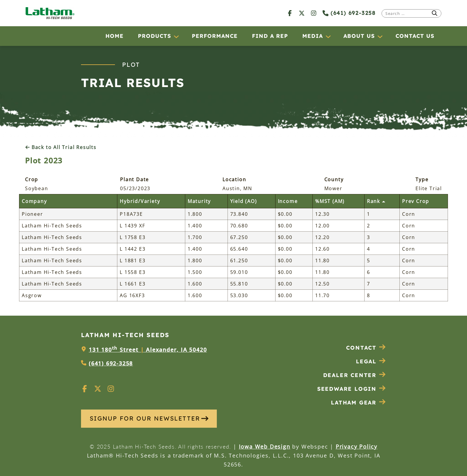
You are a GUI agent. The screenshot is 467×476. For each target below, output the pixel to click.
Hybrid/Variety (140, 201)
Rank (376, 201)
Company (34, 201)
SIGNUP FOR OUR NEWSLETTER (149, 418)
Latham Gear (353, 402)
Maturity (199, 201)
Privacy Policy (356, 446)
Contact (366, 347)
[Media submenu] (327, 36)
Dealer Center (354, 375)
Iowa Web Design (264, 446)
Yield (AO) (243, 201)
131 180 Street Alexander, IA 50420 (148, 349)
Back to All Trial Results (60, 147)
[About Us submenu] (379, 36)
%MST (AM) (330, 201)
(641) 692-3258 (349, 13)
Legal (371, 361)
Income (288, 201)
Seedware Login (351, 388)
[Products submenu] (176, 36)
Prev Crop (415, 201)
